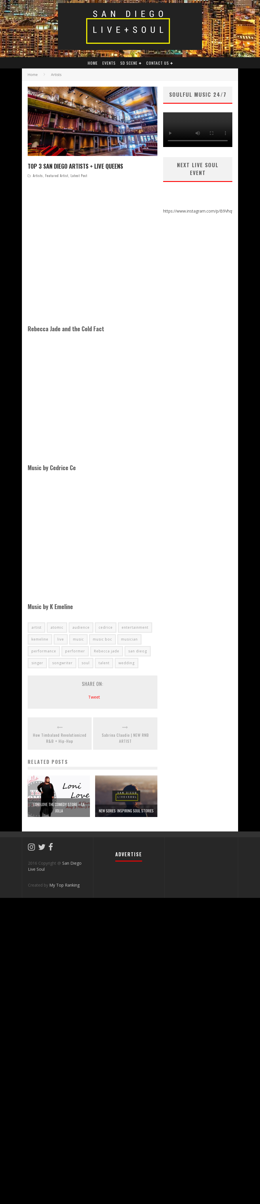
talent (104, 662)
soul (86, 662)
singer (37, 662)
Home (33, 74)
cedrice (106, 627)
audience (81, 627)
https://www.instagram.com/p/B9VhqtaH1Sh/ (205, 211)
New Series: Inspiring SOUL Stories (126, 811)
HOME (93, 63)
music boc (102, 639)
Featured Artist (56, 175)
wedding (126, 662)
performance (43, 651)
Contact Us (157, 63)
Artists (38, 175)
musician (129, 639)
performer (75, 651)
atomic (56, 627)
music (78, 639)
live (60, 639)
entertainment (135, 627)
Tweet (94, 697)
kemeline (39, 639)
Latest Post (79, 175)
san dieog (137, 651)
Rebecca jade (106, 651)
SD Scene (128, 63)
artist (36, 627)
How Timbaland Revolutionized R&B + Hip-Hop (59, 738)
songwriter (62, 662)
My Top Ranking (64, 885)
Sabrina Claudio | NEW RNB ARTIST (125, 738)
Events (109, 63)
